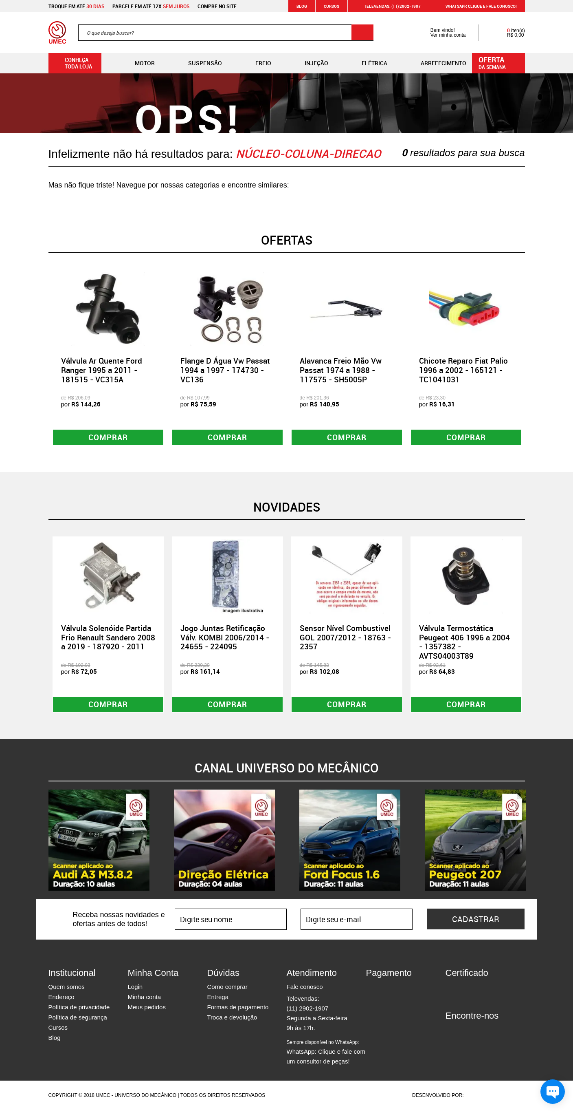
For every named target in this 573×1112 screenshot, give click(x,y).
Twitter (480, 1032)
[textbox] (225, 32)
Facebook (452, 1032)
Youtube (494, 1032)
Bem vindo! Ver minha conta (440, 32)
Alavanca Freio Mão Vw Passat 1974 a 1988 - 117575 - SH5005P (341, 370)
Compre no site (217, 6)
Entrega (218, 998)
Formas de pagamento (238, 1009)
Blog (301, 6)
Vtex (509, 1097)
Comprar (108, 437)
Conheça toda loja (72, 63)
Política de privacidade (79, 1009)
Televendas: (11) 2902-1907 (387, 6)
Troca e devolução (232, 1019)
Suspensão (198, 63)
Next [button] (531, 358)
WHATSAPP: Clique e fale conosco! (476, 6)
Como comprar (227, 988)
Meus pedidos (147, 1009)
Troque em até (76, 6)
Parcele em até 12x (150, 6)
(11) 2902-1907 (308, 1010)
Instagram (466, 1032)
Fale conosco (305, 988)
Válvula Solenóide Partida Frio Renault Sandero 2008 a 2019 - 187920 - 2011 (108, 638)
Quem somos (66, 988)
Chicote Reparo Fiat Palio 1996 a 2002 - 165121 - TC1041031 (463, 370)
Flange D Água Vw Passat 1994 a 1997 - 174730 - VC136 (225, 370)
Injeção (310, 63)
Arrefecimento (437, 63)
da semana (500, 62)
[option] (108, 358)
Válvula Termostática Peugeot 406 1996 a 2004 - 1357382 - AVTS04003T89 (464, 643)
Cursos (331, 6)
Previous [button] (42, 358)
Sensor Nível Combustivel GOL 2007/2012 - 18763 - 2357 (345, 638)
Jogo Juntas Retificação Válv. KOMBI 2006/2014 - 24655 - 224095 (224, 638)
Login (135, 988)
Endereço (61, 998)
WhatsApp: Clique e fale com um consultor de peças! (326, 1054)
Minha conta (144, 998)
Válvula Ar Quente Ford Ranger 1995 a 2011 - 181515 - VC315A (101, 370)
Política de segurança (77, 1019)
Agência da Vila (479, 1097)
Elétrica (368, 63)
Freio (256, 63)
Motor (138, 63)
